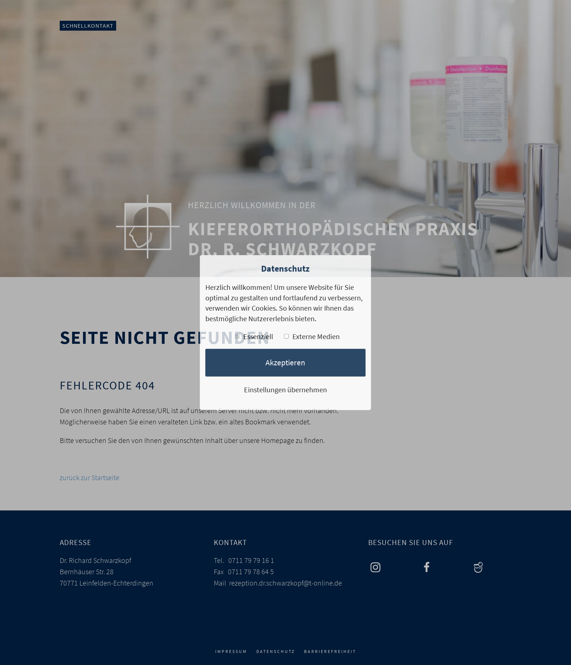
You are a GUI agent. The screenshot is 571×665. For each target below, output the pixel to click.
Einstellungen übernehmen (285, 389)
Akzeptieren (285, 362)
